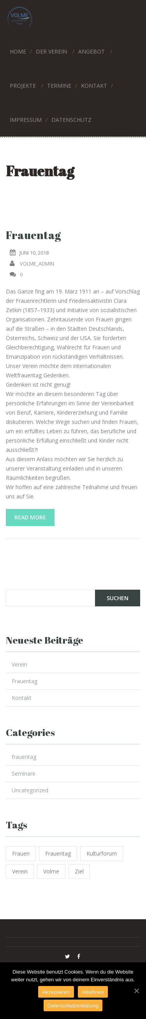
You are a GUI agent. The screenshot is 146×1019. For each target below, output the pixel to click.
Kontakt (22, 697)
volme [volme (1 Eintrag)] (51, 871)
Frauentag (33, 234)
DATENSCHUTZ (71, 118)
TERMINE (59, 84)
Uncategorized (30, 790)
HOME (18, 50)
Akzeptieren (56, 992)
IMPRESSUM (26, 118)
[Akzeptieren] (136, 991)
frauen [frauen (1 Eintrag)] (21, 853)
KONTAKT (94, 84)
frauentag (24, 756)
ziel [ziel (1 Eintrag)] (79, 871)
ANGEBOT (91, 50)
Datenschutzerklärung (73, 1006)
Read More (30, 517)
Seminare (23, 773)
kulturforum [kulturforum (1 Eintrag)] (101, 853)
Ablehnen (93, 992)
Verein (19, 664)
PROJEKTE (23, 84)
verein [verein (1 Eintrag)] (20, 871)
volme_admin (37, 263)
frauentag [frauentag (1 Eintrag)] (58, 853)
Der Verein (51, 50)
